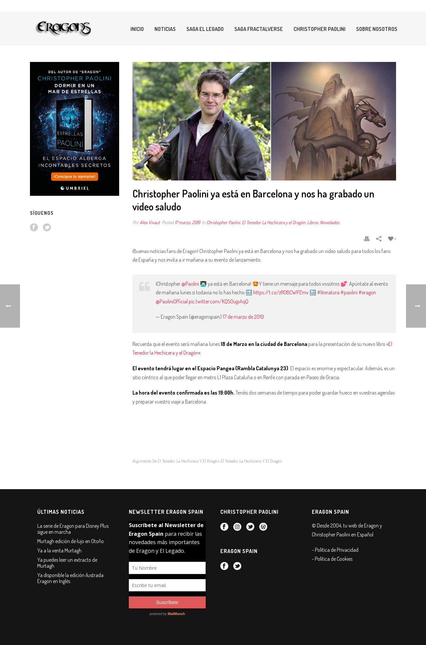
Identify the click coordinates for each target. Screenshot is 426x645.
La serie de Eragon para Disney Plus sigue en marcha (72, 529)
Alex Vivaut (150, 222)
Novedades (329, 222)
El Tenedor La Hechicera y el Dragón (274, 222)
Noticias (165, 29)
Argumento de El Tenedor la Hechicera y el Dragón (175, 461)
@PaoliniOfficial (172, 301)
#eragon (367, 292)
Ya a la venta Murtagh (59, 550)
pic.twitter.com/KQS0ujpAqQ (218, 301)
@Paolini (190, 283)
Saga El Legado (205, 29)
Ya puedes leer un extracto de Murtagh (67, 563)
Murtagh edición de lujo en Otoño (70, 541)
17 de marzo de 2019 (243, 316)
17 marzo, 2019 (187, 222)
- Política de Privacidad (335, 549)
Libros (312, 222)
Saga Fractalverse (258, 29)
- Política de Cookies (332, 558)
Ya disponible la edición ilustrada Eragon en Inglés (70, 578)
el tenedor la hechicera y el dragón (251, 461)
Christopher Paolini (319, 29)
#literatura (328, 292)
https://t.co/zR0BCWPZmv (281, 292)
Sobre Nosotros (376, 29)
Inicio (137, 29)
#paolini (348, 292)
